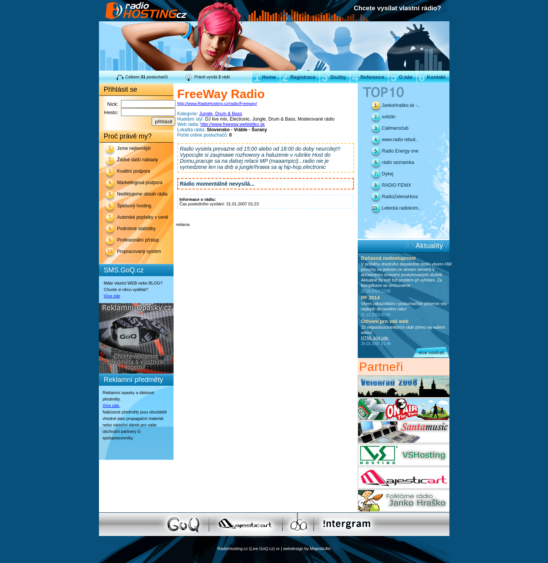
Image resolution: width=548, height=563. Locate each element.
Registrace (298, 77)
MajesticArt (320, 548)
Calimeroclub (395, 128)
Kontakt (432, 77)
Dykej (387, 174)
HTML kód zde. (375, 338)
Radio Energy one (400, 151)
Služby (334, 77)
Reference (368, 77)
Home (265, 77)
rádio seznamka (398, 162)
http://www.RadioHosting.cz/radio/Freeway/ (217, 103)
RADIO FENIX (396, 185)
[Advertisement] (265, 238)
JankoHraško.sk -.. (401, 105)
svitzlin (389, 116)
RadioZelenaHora (400, 196)
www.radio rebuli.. (400, 139)
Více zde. (111, 405)
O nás (401, 77)
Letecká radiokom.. (401, 208)
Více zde (112, 296)
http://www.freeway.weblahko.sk (233, 124)
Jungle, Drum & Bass (220, 113)
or (278, 548)
